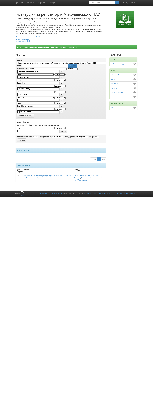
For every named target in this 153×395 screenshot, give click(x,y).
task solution (115, 84)
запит (19, 66)
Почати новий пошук (26, 116)
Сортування (44, 137)
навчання (114, 88)
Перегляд (42, 3)
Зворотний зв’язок (132, 193)
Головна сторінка (28, 3)
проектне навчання (117, 92)
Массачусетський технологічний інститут (98, 193)
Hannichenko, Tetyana (81, 180)
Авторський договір (22, 39)
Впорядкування (70, 137)
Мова (133, 3)
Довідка (52, 3)
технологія (114, 97)
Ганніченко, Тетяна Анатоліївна (92, 178)
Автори (91, 137)
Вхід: (126, 3)
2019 (112, 108)
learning (113, 79)
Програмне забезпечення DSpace (51, 193)
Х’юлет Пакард (119, 193)
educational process (117, 75)
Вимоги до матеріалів (23, 41)
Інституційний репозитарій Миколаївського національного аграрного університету (48, 47)
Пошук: (20, 60)
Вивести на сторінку (24, 137)
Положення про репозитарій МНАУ (28, 37)
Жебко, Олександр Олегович (84, 176)
